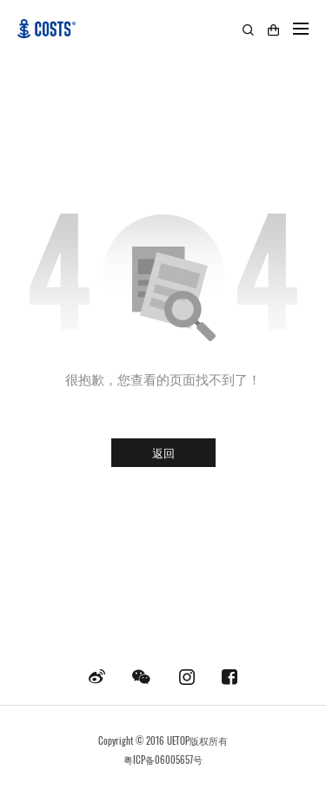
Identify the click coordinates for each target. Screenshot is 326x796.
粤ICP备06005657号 (163, 759)
